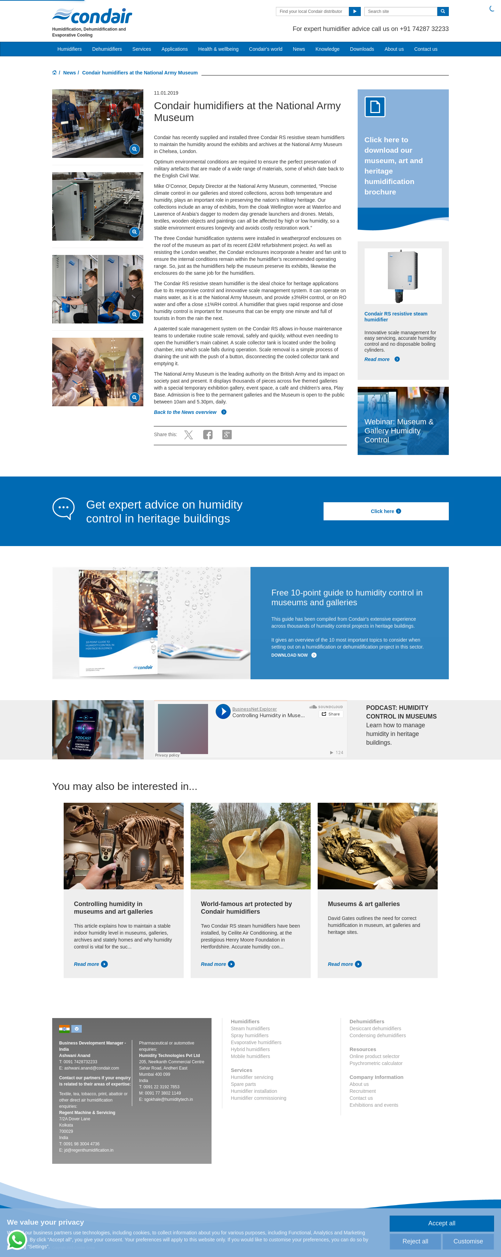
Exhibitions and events (374, 1105)
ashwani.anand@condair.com (91, 1068)
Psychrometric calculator (376, 1063)
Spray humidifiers (250, 1035)
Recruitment (363, 1091)
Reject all (415, 1241)
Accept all (441, 1223)
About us (394, 49)
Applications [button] (174, 49)
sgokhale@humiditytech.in (168, 1099)
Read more (382, 359)
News (299, 49)
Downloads (362, 49)
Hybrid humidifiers (250, 1049)
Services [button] (142, 49)
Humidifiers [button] (69, 49)
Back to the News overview (190, 412)
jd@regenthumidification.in (89, 1150)
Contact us (426, 49)
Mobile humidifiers (250, 1056)
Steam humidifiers (250, 1028)
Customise (468, 1241)
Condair (92, 16)
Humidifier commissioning (259, 1098)
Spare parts (243, 1084)
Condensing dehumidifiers (378, 1035)
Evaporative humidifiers (256, 1042)
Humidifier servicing (252, 1077)
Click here (386, 511)
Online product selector (375, 1056)
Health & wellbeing (218, 49)
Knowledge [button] (328, 49)
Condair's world (266, 49)
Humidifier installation (254, 1091)
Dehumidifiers (107, 49)
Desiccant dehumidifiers (375, 1028)
